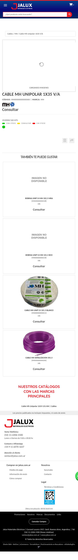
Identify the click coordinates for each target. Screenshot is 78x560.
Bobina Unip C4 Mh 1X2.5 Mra (39, 198)
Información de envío (18, 474)
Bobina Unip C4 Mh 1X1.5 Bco (39, 255)
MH (16, 34)
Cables (10, 34)
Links (59, 514)
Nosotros (45, 465)
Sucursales (48, 470)
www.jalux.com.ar (48, 535)
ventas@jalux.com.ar (14, 455)
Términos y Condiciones (54, 487)
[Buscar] (69, 14)
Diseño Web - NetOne (10, 544)
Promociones (19, 514)
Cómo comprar (15, 478)
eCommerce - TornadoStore (29, 544)
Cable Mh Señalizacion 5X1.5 (39, 357)
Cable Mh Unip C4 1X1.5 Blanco (38, 310)
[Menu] (5, 5)
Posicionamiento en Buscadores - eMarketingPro (58, 544)
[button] (71, 4)
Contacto (48, 474)
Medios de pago (16, 470)
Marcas (39, 514)
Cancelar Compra (39, 521)
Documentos (49, 514)
